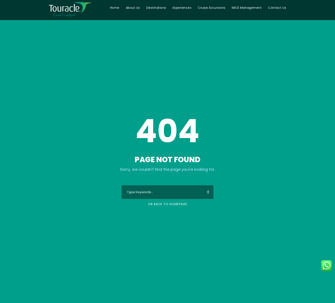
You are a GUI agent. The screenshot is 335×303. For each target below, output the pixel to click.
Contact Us (277, 8)
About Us (133, 8)
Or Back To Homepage (167, 204)
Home (114, 8)
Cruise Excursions (211, 8)
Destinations (156, 8)
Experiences (182, 8)
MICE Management (247, 8)
